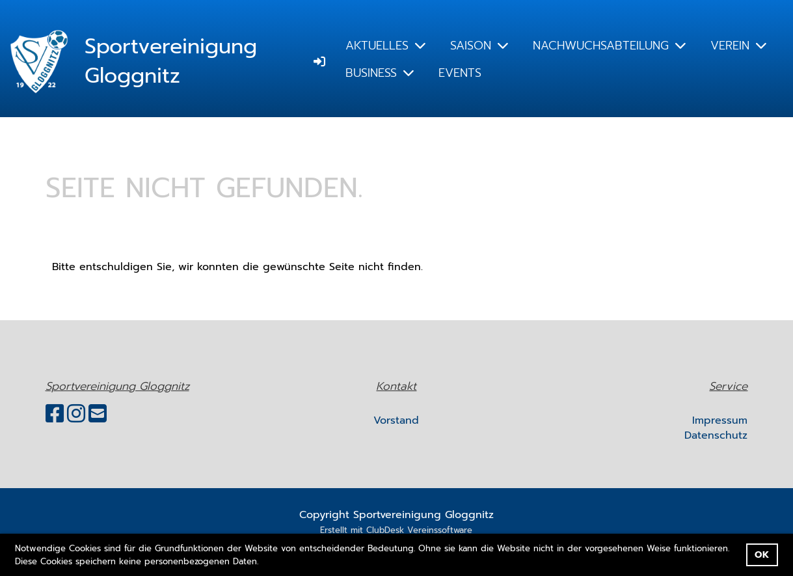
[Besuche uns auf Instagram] (76, 414)
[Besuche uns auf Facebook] (55, 414)
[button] (263, 562)
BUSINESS (379, 73)
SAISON (479, 45)
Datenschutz (715, 435)
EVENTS (459, 73)
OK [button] (762, 554)
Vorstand (396, 420)
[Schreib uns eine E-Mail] (97, 414)
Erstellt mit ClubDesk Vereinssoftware (396, 530)
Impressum (719, 420)
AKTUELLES (385, 45)
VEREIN (738, 45)
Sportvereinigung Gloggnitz (171, 62)
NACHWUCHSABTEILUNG (609, 45)
